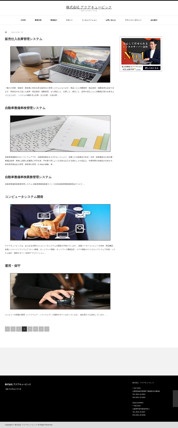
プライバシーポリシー (133, 20)
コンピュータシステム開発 (24, 197)
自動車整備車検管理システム (25, 108)
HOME (23, 20)
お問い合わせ (111, 20)
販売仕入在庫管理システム (23, 39)
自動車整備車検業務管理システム (28, 177)
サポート (69, 20)
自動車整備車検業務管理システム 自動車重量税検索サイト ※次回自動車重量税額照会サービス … (45, 184)
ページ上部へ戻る (175, 398)
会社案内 (154, 20)
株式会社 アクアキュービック (89, 7)
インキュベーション (89, 20)
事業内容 (38, 20)
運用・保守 (12, 266)
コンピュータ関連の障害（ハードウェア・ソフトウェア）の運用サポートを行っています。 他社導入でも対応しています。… (56, 315)
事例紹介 (53, 20)
